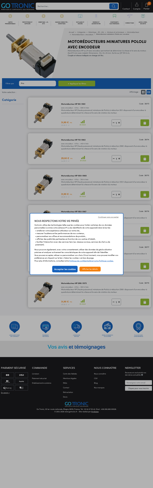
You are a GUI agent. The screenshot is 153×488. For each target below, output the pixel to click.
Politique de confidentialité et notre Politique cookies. (91, 260)
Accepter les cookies (65, 269)
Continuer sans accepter (108, 217)
